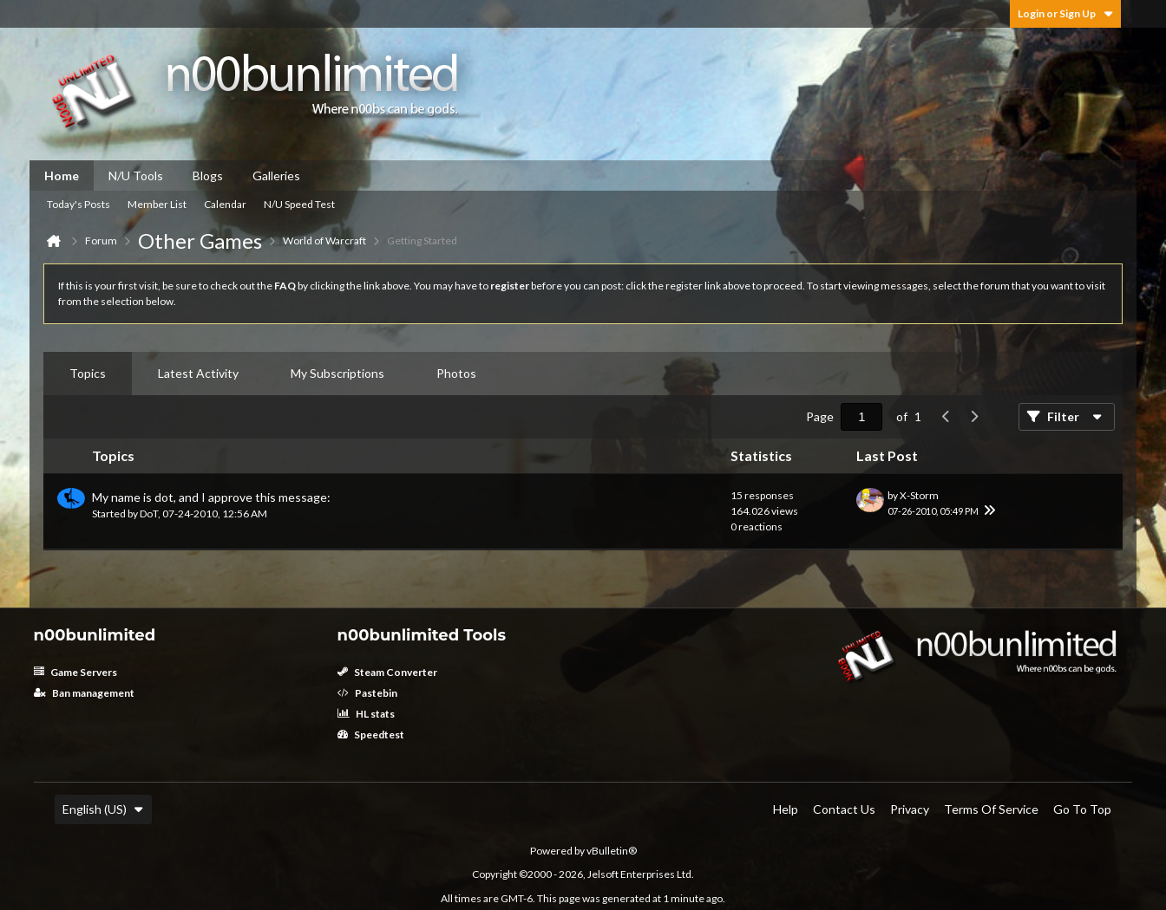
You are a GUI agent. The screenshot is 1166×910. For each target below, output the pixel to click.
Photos (456, 373)
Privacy (909, 809)
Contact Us (844, 809)
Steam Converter (387, 672)
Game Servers (75, 672)
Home (61, 175)
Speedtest (370, 734)
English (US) (103, 809)
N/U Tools (135, 175)
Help (785, 809)
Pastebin (367, 692)
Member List (157, 204)
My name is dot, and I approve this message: (211, 497)
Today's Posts (78, 204)
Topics (87, 373)
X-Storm (919, 495)
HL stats (366, 713)
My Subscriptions (337, 373)
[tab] (87, 373)
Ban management (84, 692)
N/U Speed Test (299, 204)
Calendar (225, 204)
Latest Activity (198, 373)
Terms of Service (991, 809)
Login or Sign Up (1065, 13)
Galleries (276, 175)
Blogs (208, 175)
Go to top (1082, 809)
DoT (149, 513)
